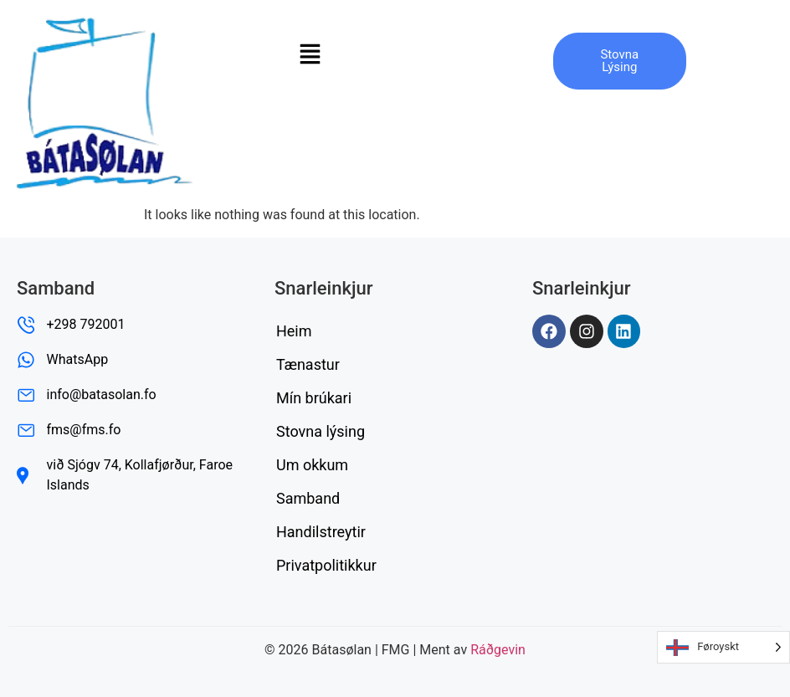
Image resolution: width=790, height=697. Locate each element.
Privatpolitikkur (326, 565)
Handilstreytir (321, 532)
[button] (309, 53)
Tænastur (308, 364)
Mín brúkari (313, 398)
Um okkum (312, 465)
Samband (308, 498)
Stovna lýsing (320, 431)
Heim (294, 331)
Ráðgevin (498, 650)
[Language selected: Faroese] (723, 647)
